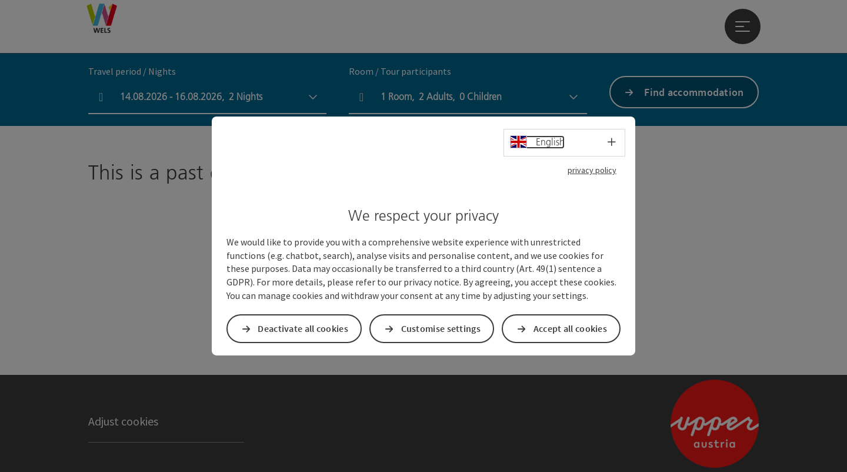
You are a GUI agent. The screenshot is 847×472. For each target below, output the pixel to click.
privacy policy (592, 170)
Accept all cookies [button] (570, 328)
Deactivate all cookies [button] (303, 328)
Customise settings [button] (441, 328)
